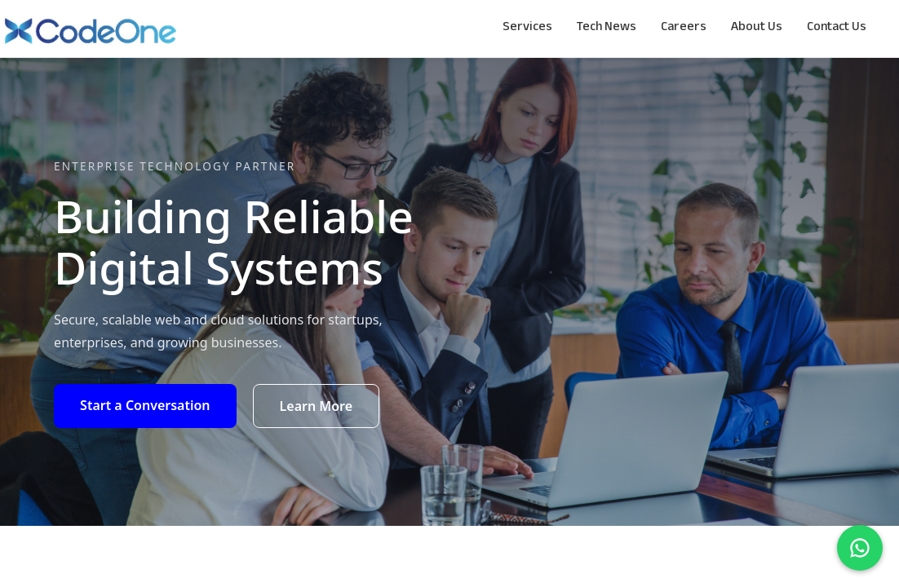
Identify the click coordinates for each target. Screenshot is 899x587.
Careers (683, 28)
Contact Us (836, 28)
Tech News (606, 28)
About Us (756, 28)
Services (527, 28)
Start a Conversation (145, 405)
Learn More (316, 406)
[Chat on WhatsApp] (860, 548)
